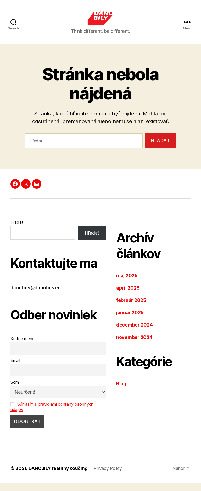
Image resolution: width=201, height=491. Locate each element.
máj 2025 (127, 283)
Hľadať (16, 230)
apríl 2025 (127, 295)
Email (15, 368)
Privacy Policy (110, 476)
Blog (121, 391)
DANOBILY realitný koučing (59, 476)
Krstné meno (22, 346)
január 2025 (130, 320)
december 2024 (134, 332)
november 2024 (134, 345)
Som (14, 390)
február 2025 (131, 308)
